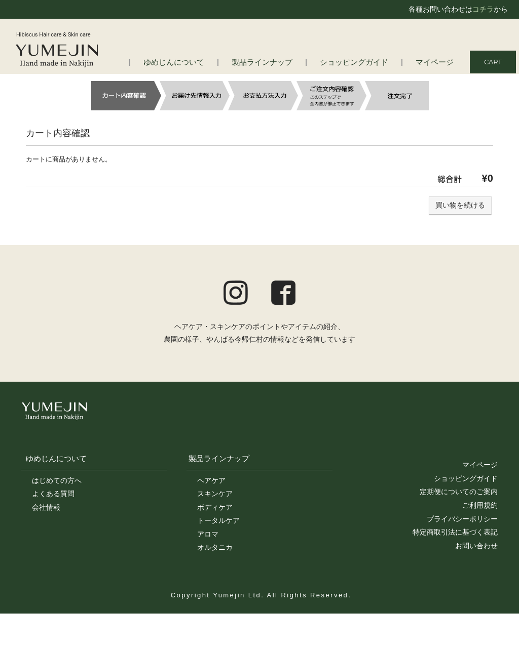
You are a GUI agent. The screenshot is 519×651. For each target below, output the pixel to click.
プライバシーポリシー (462, 519)
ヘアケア (211, 480)
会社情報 (46, 507)
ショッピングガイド (363, 62)
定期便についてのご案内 (459, 491)
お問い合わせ (476, 546)
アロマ (207, 534)
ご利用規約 (480, 505)
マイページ (437, 62)
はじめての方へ (57, 480)
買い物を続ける (460, 205)
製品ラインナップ (280, 62)
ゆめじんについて (200, 62)
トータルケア (218, 520)
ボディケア (215, 507)
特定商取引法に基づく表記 (455, 532)
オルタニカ (215, 547)
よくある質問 (53, 494)
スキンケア (215, 494)
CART (493, 62)
